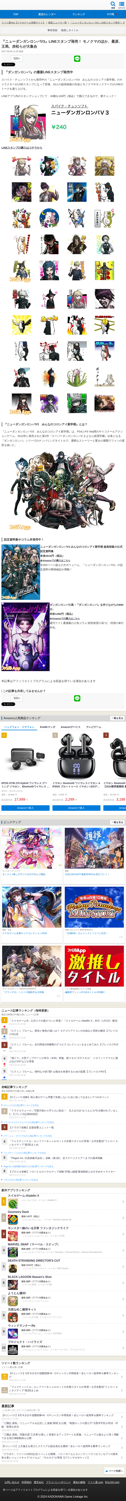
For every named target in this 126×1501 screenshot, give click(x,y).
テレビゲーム (93, 727)
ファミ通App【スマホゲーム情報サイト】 (23, 22)
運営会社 (39, 1482)
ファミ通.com (95, 1482)
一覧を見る (117, 718)
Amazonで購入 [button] (25, 807)
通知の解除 (79, 1482)
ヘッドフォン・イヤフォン (19, 727)
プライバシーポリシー (58, 1482)
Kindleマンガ (47, 727)
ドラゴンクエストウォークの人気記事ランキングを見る (29, 1122)
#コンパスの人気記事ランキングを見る (21, 1105)
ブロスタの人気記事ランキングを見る (21, 1180)
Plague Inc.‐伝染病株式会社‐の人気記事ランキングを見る (28, 1166)
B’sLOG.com (112, 1482)
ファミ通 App (13, 5)
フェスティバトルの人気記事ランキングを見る (25, 1153)
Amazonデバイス (70, 727)
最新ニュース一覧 (57, 22)
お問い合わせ (11, 1482)
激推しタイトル (70, 30)
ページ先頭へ (116, 1471)
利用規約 (27, 1482)
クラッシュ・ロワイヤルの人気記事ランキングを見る (28, 1136)
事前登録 (52, 30)
